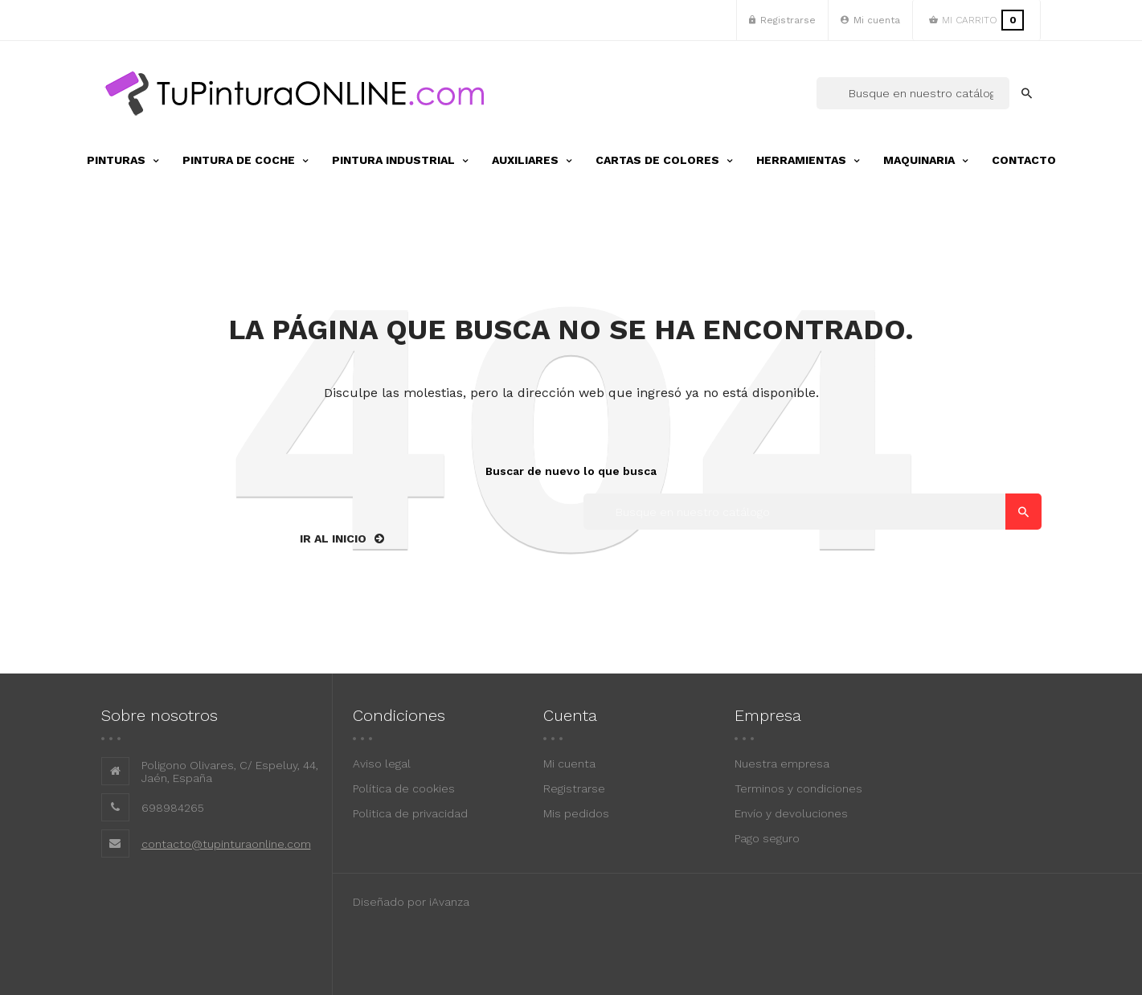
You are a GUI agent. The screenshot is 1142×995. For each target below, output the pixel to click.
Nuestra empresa (782, 763)
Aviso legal (382, 763)
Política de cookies (404, 788)
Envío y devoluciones (791, 813)
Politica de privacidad (410, 813)
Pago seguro (767, 838)
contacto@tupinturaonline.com (226, 843)
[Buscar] (913, 93)
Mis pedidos (576, 813)
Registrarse (574, 788)
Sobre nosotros (159, 715)
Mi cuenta (569, 763)
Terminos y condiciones (798, 788)
